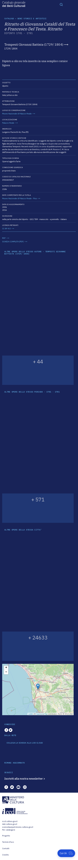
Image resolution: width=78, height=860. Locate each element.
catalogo (9, 18)
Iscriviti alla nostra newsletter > (24, 778)
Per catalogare (8, 830)
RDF (4, 238)
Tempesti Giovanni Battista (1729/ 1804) (33, 44)
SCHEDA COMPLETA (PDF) (13, 241)
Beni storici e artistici (32, 18)
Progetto (6, 835)
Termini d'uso (8, 842)
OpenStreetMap (42, 714)
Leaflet (30, 714)
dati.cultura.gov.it (9, 824)
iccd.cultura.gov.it (9, 821)
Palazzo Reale (8, 123)
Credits (5, 855)
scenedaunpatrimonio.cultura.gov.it (17, 827)
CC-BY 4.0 (6, 228)
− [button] (6, 672)
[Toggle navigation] (61, 4)
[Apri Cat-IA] (66, 853)
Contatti (5, 848)
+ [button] (6, 668)
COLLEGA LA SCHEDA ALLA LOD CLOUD (25, 743)
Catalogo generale (13, 3)
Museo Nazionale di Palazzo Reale (17, 113)
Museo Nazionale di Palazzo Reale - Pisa (19, 198)
